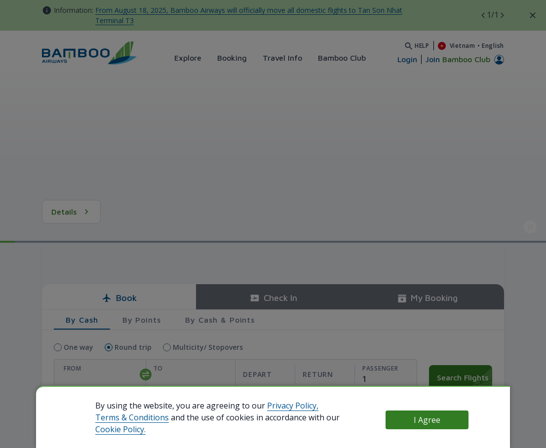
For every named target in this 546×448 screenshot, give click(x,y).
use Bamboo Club (65, 413)
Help (422, 45)
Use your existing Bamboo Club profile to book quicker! (178, 412)
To (158, 368)
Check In (273, 298)
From (72, 368)
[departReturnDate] (294, 374)
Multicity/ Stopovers (208, 347)
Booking (232, 57)
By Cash (82, 319)
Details (71, 212)
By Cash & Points (220, 319)
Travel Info (282, 57)
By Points (141, 319)
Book (119, 298)
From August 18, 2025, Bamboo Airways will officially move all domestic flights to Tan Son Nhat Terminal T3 (248, 15)
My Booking (427, 298)
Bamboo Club (342, 57)
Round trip (133, 347)
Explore (187, 57)
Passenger (380, 368)
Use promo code (455, 402)
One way (78, 347)
